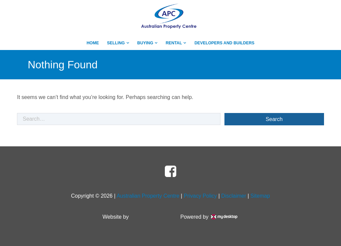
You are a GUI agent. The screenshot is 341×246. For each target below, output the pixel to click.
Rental (174, 43)
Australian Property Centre (148, 196)
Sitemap (260, 196)
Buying (145, 43)
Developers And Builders (224, 43)
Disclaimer (233, 196)
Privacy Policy (200, 196)
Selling (116, 43)
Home (93, 43)
